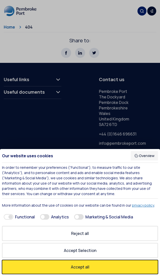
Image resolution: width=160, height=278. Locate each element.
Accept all (80, 267)
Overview (144, 155)
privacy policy (143, 205)
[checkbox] (18, 217)
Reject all (80, 233)
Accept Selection (80, 250)
